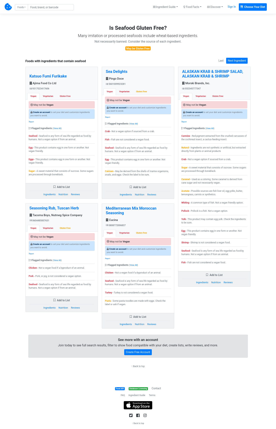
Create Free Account (138, 352)
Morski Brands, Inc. (196, 83)
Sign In (232, 6)
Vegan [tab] (33, 96)
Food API (120, 388)
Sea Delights (116, 71)
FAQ (123, 395)
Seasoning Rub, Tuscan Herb (54, 208)
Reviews (75, 194)
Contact (156, 388)
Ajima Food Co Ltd (43, 83)
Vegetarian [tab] (48, 96)
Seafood (33, 136)
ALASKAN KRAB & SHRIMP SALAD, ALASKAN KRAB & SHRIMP (212, 73)
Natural (185, 147)
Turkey (108, 292)
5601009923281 (116, 84)
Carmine (185, 136)
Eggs (31, 159)
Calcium (109, 171)
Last (221, 60)
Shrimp (185, 242)
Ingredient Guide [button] (164, 6)
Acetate (185, 191)
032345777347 (191, 88)
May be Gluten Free (138, 48)
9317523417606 (39, 88)
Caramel (185, 179)
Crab (107, 131)
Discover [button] (214, 6)
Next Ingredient (237, 60)
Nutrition (63, 194)
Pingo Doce (115, 78)
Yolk (183, 219)
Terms (152, 395)
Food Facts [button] (191, 6)
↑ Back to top (138, 366)
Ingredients (49, 194)
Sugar (32, 171)
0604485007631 (39, 220)
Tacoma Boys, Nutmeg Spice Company (56, 215)
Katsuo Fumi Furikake (48, 76)
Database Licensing (138, 388)
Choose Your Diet (253, 6)
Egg (31, 147)
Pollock (185, 211)
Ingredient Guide (136, 395)
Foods (20, 7)
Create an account (41, 112)
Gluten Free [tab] (65, 96)
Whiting (185, 202)
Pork (31, 276)
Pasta (108, 301)
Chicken (33, 268)
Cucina (112, 220)
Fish (107, 139)
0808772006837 (116, 225)
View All (57, 128)
